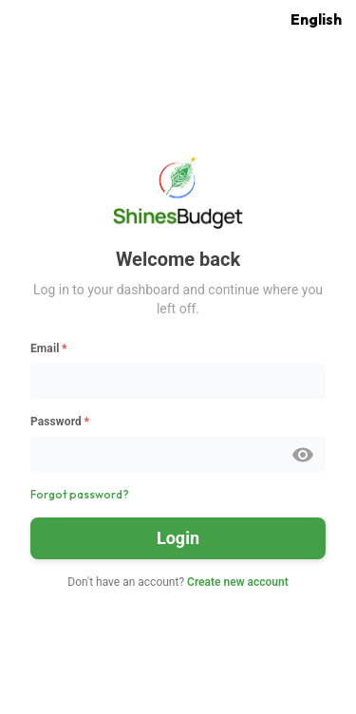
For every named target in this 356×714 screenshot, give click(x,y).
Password (59, 421)
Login (178, 538)
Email (48, 348)
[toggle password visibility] (303, 455)
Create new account (238, 582)
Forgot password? (79, 494)
